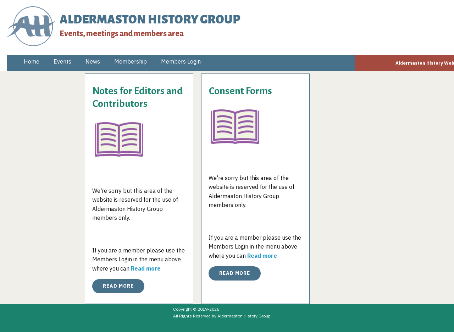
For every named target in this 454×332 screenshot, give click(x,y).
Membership (130, 61)
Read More (118, 286)
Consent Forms (240, 91)
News (92, 61)
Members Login (181, 61)
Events (62, 61)
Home (31, 61)
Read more (146, 268)
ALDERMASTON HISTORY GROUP (150, 19)
